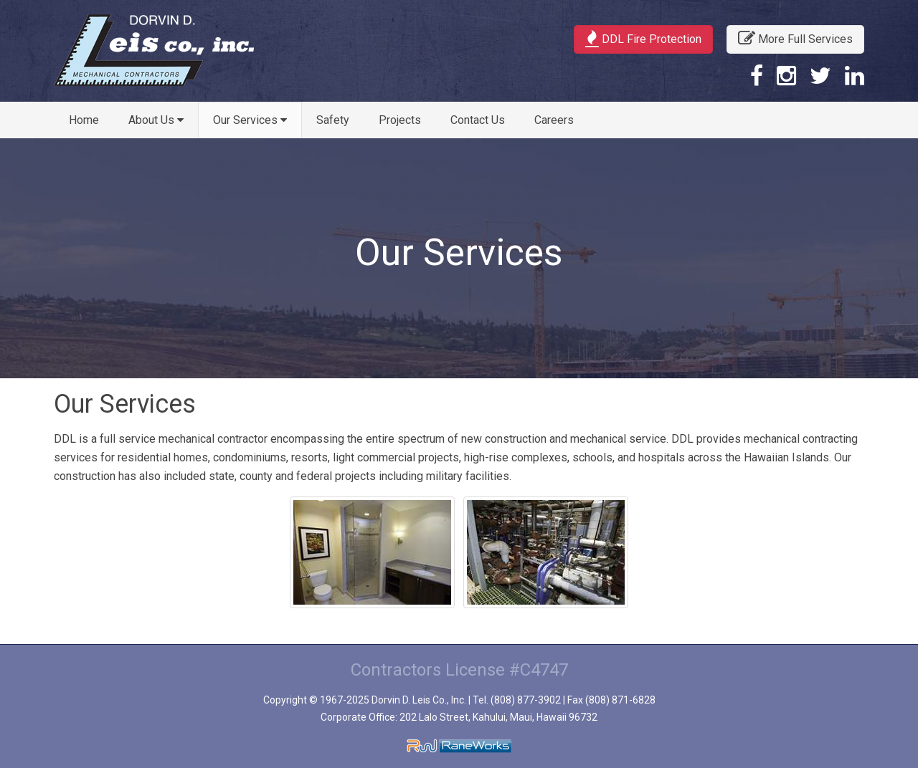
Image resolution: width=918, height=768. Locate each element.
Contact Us (477, 120)
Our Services (250, 120)
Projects (400, 120)
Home (84, 120)
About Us (156, 120)
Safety (332, 120)
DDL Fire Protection (643, 38)
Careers (554, 120)
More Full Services (795, 38)
